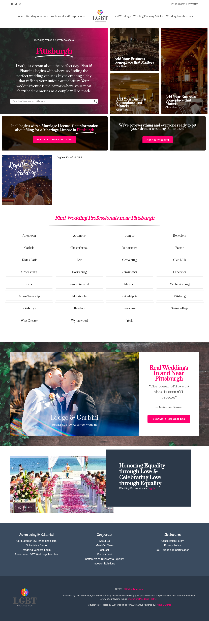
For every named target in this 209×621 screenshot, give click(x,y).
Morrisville (79, 296)
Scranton (130, 308)
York (130, 321)
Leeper (29, 284)
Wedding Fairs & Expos (179, 16)
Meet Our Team (104, 545)
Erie (79, 260)
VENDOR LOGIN (178, 4)
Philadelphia (129, 296)
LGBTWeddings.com (133, 589)
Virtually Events (164, 605)
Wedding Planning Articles (148, 16)
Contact (104, 550)
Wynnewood (79, 321)
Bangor (130, 236)
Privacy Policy (172, 545)
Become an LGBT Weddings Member (36, 554)
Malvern (129, 284)
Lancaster (179, 272)
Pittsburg (180, 296)
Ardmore (79, 236)
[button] (54, 139)
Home (19, 16)
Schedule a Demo (36, 545)
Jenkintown (129, 272)
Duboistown (129, 248)
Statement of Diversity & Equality (104, 559)
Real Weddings (122, 16)
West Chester (29, 321)
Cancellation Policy (172, 540)
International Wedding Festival (142, 599)
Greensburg (29, 272)
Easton (179, 248)
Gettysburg (129, 260)
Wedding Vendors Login (36, 550)
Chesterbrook (79, 248)
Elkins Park (29, 260)
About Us (104, 540)
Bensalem (179, 236)
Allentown (29, 236)
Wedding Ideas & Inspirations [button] (67, 16)
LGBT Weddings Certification (172, 550)
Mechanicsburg (180, 284)
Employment (104, 554)
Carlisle (29, 248)
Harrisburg (79, 272)
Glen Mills (179, 260)
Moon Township (29, 296)
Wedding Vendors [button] (36, 16)
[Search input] (52, 101)
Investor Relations (104, 563)
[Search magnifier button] (95, 101)
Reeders (79, 308)
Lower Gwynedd (79, 284)
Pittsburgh (29, 308)
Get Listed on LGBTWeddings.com (36, 540)
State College (179, 308)
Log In (151, 488)
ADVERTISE (193, 4)
